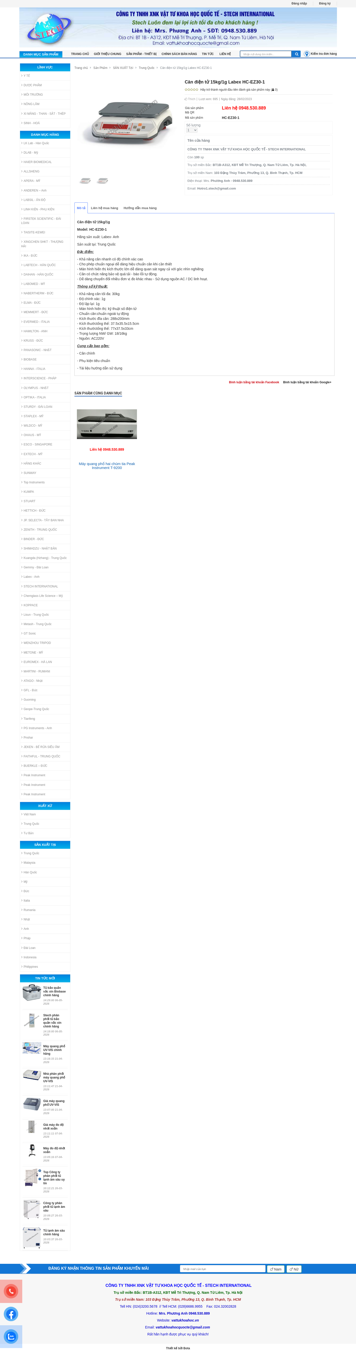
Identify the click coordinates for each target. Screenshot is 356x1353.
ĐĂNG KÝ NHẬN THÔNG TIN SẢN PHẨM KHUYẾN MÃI (98, 1268)
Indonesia (29, 957)
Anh (25, 929)
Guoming (28, 699)
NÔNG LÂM (30, 104)
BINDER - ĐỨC (32, 539)
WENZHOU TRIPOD (36, 643)
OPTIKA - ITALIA (33, 397)
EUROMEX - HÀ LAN (36, 662)
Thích (190, 99)
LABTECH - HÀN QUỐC (38, 265)
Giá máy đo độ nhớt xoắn (53, 1126)
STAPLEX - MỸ (32, 416)
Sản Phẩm (100, 68)
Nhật (25, 919)
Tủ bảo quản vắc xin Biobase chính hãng (54, 991)
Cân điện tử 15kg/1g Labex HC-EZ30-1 (186, 68)
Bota (186, 1348)
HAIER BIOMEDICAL (36, 162)
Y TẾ (25, 76)
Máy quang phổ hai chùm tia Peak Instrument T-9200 (107, 466)
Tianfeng (28, 718)
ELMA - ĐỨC (31, 302)
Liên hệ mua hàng (104, 208)
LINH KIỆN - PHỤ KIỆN (37, 209)
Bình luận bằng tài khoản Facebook (254, 382)
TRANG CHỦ (80, 54)
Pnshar (27, 737)
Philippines (29, 966)
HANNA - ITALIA (33, 369)
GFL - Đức (29, 690)
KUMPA (27, 492)
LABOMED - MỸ (33, 284)
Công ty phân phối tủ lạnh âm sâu (54, 1206)
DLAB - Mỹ (29, 152)
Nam (275, 1269)
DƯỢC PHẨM (31, 85)
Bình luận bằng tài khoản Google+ (307, 382)
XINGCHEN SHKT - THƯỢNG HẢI (42, 244)
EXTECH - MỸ (32, 454)
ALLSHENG (30, 171)
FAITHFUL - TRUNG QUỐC (40, 756)
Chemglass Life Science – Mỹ (42, 596)
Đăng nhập (299, 3)
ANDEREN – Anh (34, 190)
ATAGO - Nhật (32, 681)
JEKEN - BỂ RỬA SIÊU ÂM (40, 747)
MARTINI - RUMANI (35, 671)
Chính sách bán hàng (179, 54)
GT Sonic (28, 633)
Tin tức (208, 54)
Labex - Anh (30, 577)
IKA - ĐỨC (29, 255)
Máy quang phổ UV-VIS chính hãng (54, 1050)
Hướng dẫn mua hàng (140, 208)
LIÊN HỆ (225, 54)
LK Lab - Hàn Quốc (35, 143)
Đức (25, 891)
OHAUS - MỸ (31, 435)
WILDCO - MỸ (32, 425)
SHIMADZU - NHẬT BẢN (39, 548)
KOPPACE (29, 605)
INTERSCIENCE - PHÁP (39, 378)
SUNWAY (28, 473)
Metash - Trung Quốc (36, 624)
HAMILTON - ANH (34, 331)
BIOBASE (29, 359)
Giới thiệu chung (107, 54)
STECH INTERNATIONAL (39, 586)
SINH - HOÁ (30, 123)
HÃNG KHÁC (31, 463)
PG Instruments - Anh (36, 728)
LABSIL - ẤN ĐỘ (33, 200)
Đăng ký (325, 3)
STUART (28, 501)
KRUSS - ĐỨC (32, 340)
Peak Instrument (33, 775)
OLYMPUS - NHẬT (35, 388)
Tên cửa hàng (198, 140)
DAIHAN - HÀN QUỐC (37, 274)
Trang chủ (81, 68)
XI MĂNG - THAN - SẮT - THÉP (43, 113)
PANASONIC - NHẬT (36, 350)
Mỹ (24, 882)
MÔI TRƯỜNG (32, 94)
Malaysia (28, 862)
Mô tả (81, 208)
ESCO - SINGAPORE (36, 444)
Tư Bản (27, 833)
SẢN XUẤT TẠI (123, 68)
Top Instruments (33, 482)
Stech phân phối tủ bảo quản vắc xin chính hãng (52, 1021)
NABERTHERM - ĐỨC (37, 293)
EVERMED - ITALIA (35, 322)
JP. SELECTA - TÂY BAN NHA (42, 520)
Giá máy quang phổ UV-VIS (54, 1102)
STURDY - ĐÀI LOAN (36, 407)
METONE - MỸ (32, 652)
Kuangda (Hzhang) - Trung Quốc (44, 558)
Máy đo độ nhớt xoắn (54, 1150)
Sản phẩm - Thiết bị (141, 54)
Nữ (294, 1269)
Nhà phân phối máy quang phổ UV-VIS (54, 1077)
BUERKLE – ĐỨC (34, 766)
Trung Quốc (30, 824)
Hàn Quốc (29, 872)
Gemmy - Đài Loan (35, 567)
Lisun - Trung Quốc (35, 614)
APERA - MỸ (31, 181)
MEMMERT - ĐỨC (34, 312)
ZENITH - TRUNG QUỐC (39, 529)
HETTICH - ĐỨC (33, 510)
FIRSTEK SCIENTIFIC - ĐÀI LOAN (41, 221)
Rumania (28, 910)
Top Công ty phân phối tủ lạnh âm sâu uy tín (54, 1177)
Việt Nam (28, 814)
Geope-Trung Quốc (35, 709)
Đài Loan (28, 948)
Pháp (26, 938)
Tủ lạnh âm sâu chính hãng (54, 1232)
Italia (25, 900)
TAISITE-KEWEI (33, 232)
